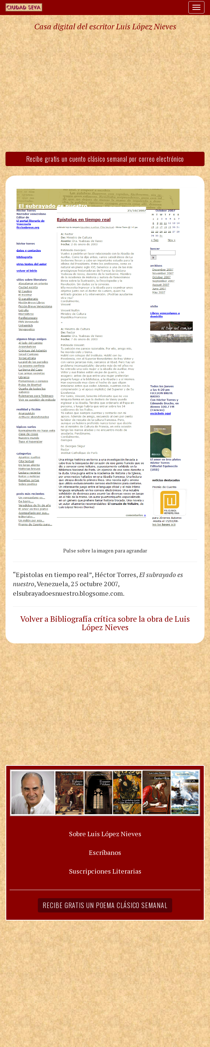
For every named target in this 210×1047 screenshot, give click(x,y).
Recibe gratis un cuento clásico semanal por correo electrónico (105, 159)
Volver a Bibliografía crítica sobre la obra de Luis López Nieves (105, 623)
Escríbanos (105, 852)
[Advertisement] (105, 91)
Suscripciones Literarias (105, 871)
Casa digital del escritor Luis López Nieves (105, 26)
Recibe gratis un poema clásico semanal (105, 905)
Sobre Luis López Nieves (105, 833)
